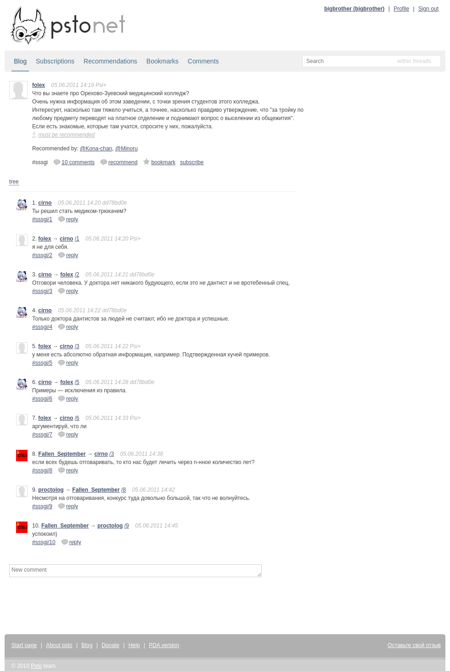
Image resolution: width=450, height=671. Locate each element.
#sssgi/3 (42, 291)
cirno (44, 203)
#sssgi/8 (42, 470)
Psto (36, 666)
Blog (20, 61)
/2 (77, 274)
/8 (123, 490)
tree (14, 181)
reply (68, 219)
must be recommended (66, 135)
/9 (126, 525)
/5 (77, 382)
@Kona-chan (96, 148)
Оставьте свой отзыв (414, 645)
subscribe (191, 162)
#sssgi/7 (42, 434)
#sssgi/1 (42, 219)
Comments (203, 61)
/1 (77, 238)
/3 (77, 346)
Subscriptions (55, 61)
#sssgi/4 (42, 327)
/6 (77, 418)
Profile (401, 9)
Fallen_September (61, 454)
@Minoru (126, 148)
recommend (118, 162)
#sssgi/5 (42, 363)
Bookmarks (162, 61)
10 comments (74, 162)
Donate (110, 645)
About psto (59, 645)
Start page (24, 645)
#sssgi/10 (44, 542)
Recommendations (110, 61)
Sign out (428, 9)
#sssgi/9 (42, 506)
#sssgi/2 (42, 255)
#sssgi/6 (42, 399)
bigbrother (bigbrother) (354, 9)
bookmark (159, 162)
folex (38, 85)
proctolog (50, 490)
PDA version (164, 645)
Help (134, 645)
